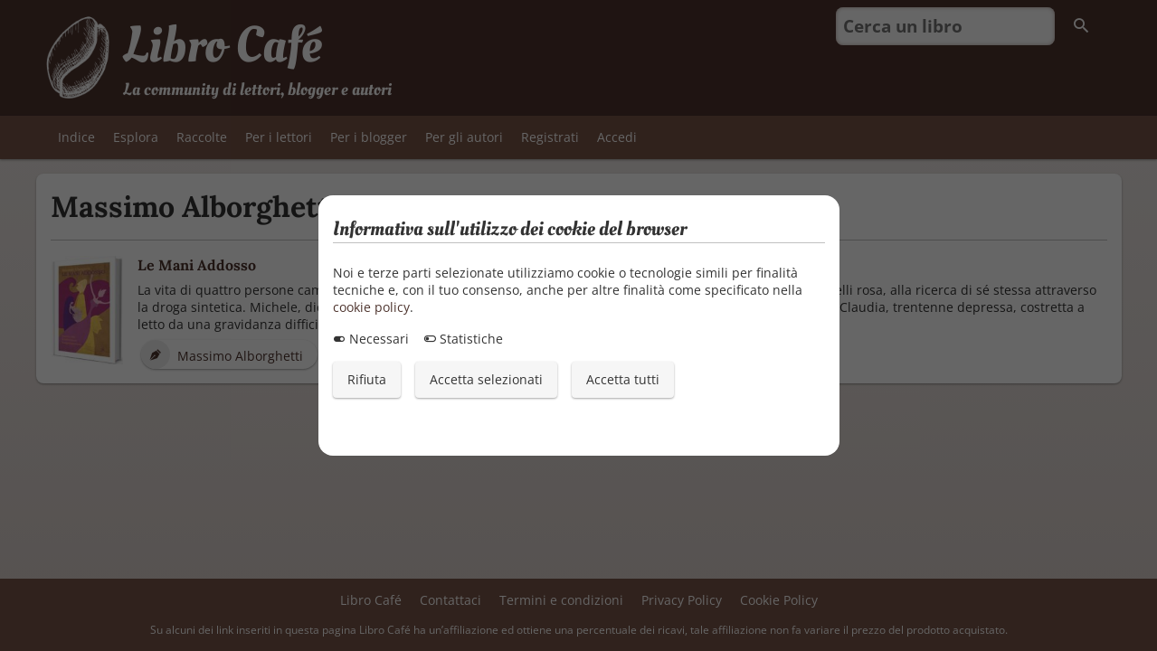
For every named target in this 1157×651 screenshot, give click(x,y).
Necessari (371, 338)
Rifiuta (366, 379)
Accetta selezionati (486, 379)
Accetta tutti (622, 379)
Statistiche (463, 338)
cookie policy (371, 307)
